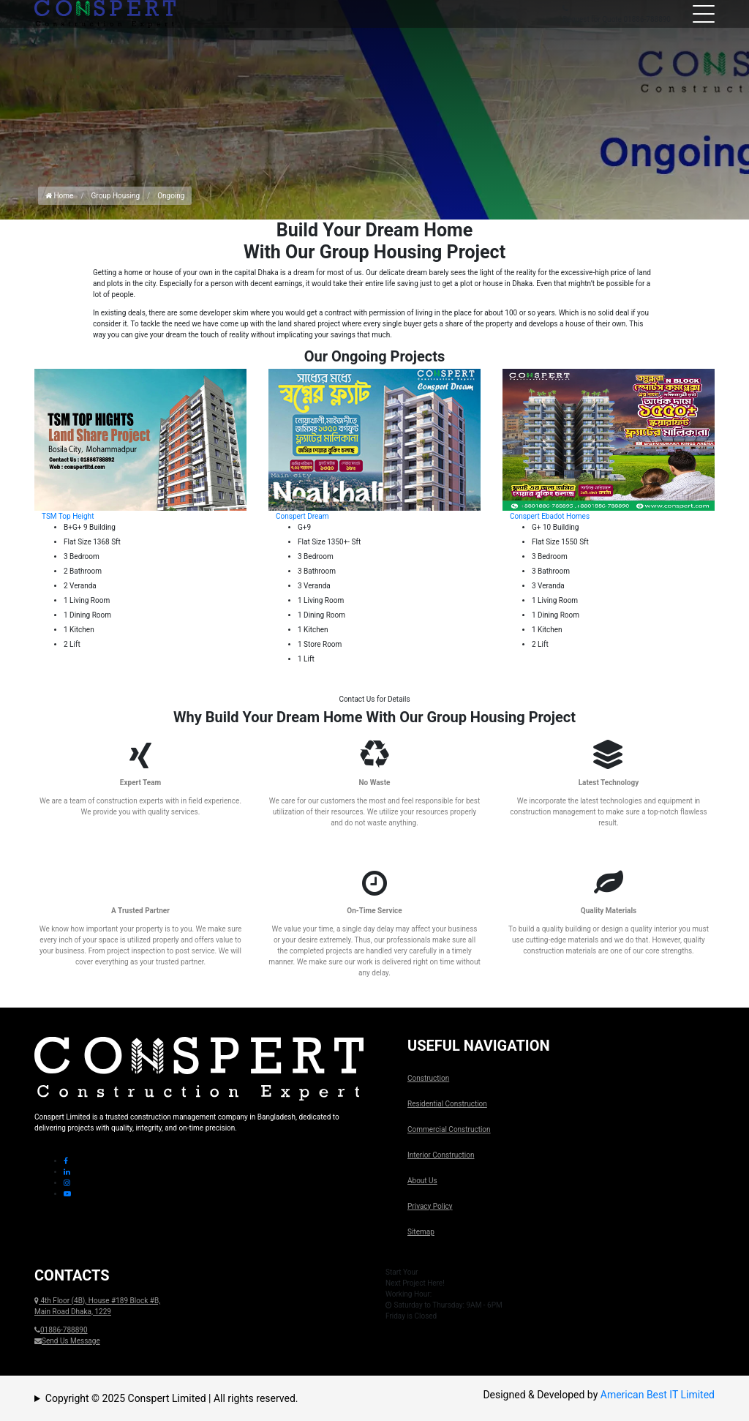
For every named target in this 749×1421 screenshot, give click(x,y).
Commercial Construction (449, 1129)
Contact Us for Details (374, 699)
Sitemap (420, 1232)
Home (59, 196)
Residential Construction (447, 1104)
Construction (428, 1078)
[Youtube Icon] (67, 1194)
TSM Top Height (68, 516)
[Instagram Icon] (67, 1183)
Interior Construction (440, 1155)
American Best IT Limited (658, 1395)
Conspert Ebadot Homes (550, 516)
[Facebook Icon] (66, 1161)
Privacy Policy (430, 1206)
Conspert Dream (302, 516)
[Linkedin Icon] (67, 1172)
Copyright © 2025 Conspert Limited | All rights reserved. (171, 1398)
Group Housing (115, 196)
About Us (422, 1181)
